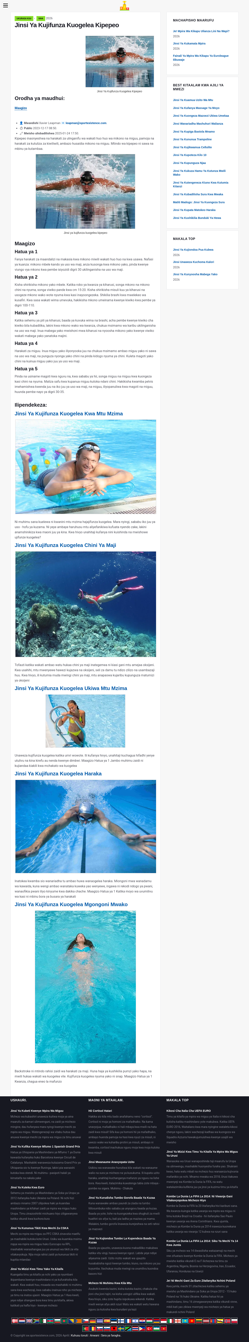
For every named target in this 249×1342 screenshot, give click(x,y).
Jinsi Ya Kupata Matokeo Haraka (194, 210)
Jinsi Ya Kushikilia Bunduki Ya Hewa (197, 217)
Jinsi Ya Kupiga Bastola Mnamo (194, 131)
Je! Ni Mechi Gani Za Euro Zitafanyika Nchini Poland (201, 1280)
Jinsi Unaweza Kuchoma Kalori (193, 262)
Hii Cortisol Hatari (100, 1110)
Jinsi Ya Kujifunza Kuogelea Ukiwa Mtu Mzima (71, 688)
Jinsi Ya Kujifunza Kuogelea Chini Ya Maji (65, 545)
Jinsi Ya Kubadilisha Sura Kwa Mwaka (198, 194)
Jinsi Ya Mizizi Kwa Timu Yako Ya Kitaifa (37, 1269)
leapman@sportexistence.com (86, 123)
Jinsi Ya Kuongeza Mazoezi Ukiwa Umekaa (201, 115)
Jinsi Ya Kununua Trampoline (192, 139)
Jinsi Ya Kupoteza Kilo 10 (190, 155)
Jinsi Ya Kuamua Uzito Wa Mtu (193, 100)
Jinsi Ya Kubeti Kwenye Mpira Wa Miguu (37, 1110)
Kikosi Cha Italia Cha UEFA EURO (189, 1110)
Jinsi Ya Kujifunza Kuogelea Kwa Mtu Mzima (69, 414)
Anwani (94, 1335)
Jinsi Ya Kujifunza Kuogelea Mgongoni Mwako (71, 904)
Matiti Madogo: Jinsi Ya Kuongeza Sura (199, 202)
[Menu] (5, 5)
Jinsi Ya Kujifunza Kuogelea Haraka (58, 774)
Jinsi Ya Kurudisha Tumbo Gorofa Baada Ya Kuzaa (121, 1197)
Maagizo (21, 108)
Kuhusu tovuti (79, 1335)
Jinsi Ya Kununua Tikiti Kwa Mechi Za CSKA (40, 1228)
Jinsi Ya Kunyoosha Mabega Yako (195, 274)
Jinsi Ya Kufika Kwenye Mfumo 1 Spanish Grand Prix (45, 1146)
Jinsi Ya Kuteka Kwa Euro (27, 1187)
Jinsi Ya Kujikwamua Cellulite (192, 147)
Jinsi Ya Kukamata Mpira (189, 43)
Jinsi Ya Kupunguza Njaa (189, 163)
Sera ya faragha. (111, 1335)
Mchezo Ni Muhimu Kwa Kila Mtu (110, 1283)
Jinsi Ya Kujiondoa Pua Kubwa (193, 249)
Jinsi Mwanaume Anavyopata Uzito (111, 1162)
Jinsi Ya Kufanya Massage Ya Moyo (196, 108)
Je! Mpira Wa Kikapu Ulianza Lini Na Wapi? (201, 31)
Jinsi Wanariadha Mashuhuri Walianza (198, 123)
